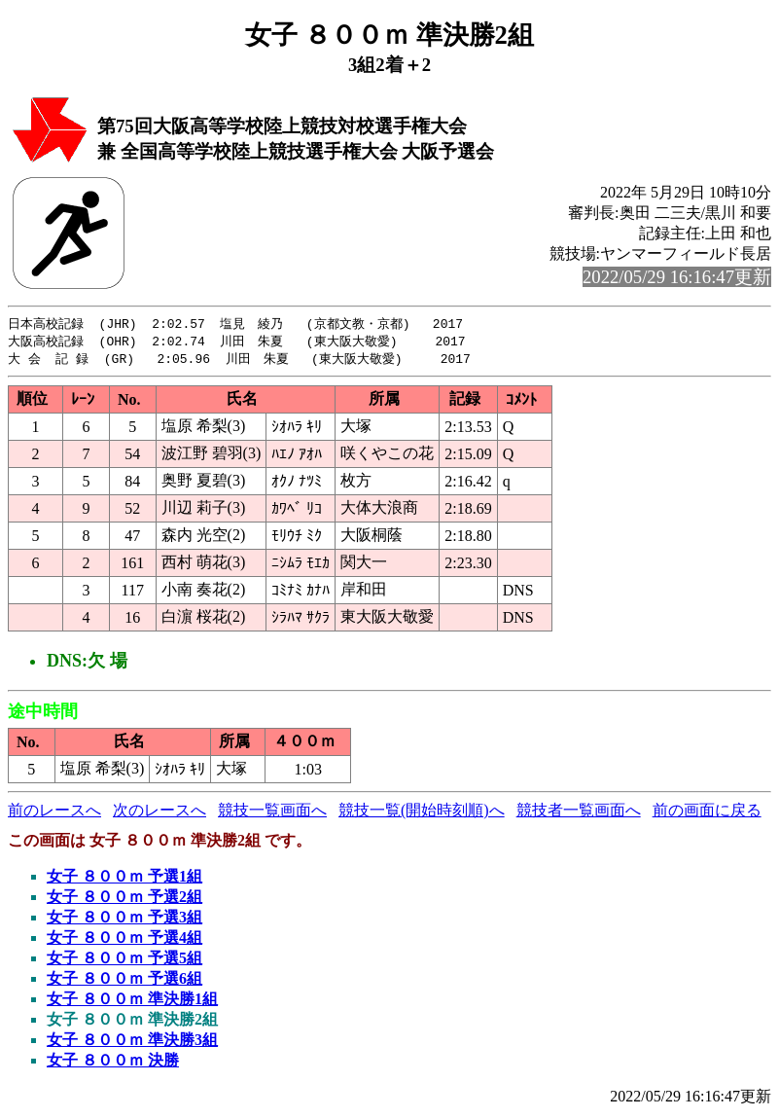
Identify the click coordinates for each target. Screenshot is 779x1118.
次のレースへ (159, 813)
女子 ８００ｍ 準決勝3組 (132, 1042)
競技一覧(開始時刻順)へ (421, 813)
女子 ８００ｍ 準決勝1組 (132, 1001)
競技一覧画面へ (272, 813)
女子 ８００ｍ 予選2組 (124, 899)
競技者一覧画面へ (578, 813)
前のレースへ (54, 813)
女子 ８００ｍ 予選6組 (124, 981)
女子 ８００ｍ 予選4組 (124, 940)
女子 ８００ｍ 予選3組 (124, 920)
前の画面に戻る (707, 813)
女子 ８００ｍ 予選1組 (124, 879)
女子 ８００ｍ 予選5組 (124, 961)
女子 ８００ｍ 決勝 (113, 1063)
